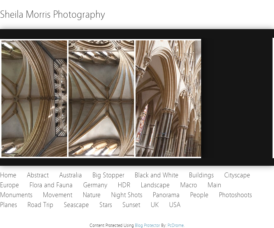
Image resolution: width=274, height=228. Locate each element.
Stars (105, 205)
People (199, 195)
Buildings (201, 175)
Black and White (156, 175)
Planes (8, 205)
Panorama (166, 195)
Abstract (38, 175)
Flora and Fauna (51, 185)
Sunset (131, 205)
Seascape (76, 205)
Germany (95, 185)
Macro (188, 185)
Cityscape (237, 175)
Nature (92, 195)
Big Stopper (108, 175)
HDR (124, 185)
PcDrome (176, 225)
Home (8, 175)
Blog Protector (147, 225)
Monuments (16, 195)
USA (174, 205)
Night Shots (126, 195)
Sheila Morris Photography (52, 14)
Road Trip (40, 205)
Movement (57, 195)
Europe (9, 185)
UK (155, 205)
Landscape (155, 185)
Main (214, 185)
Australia (70, 175)
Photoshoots (235, 195)
